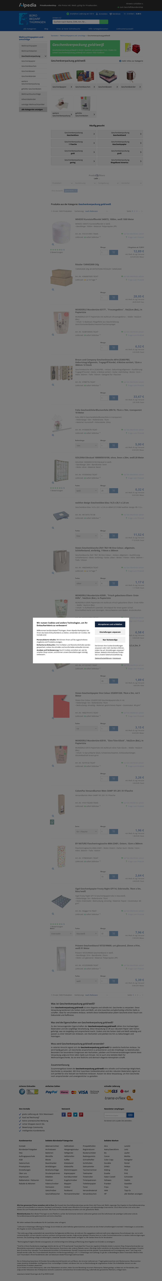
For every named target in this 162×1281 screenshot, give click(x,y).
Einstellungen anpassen (110, 632)
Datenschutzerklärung (103, 658)
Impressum (116, 658)
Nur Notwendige (110, 640)
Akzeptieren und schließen (110, 624)
